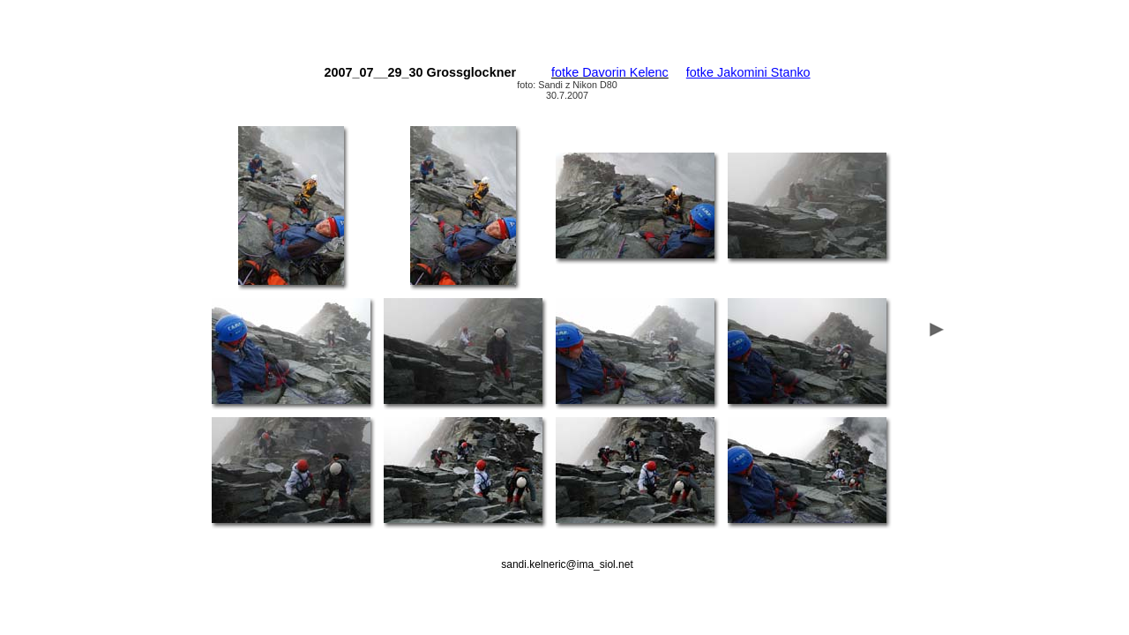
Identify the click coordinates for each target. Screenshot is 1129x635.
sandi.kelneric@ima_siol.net (567, 564)
